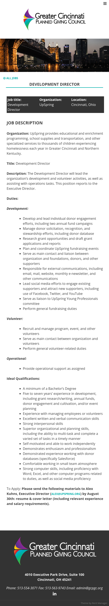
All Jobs (10, 78)
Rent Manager (99, 603)
